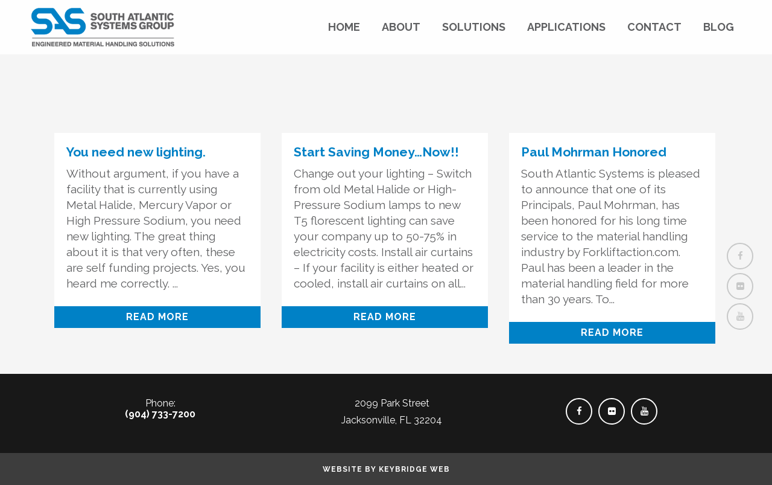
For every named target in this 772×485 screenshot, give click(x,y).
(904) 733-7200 (160, 414)
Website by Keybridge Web (386, 469)
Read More (157, 317)
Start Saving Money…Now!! (376, 151)
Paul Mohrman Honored (593, 151)
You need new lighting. (136, 151)
